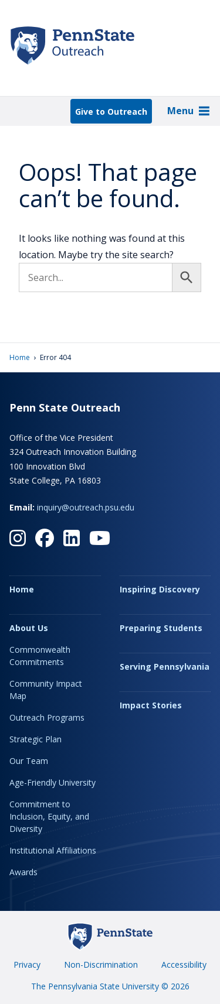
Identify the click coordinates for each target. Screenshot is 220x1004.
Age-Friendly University (52, 782)
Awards (23, 872)
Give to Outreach (111, 111)
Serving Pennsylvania (164, 666)
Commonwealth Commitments (39, 655)
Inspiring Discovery (160, 589)
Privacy (26, 964)
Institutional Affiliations (52, 850)
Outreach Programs (46, 717)
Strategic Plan (35, 739)
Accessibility (184, 964)
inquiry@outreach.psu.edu (85, 507)
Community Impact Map (45, 689)
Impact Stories (151, 705)
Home (19, 357)
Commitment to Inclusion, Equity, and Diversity (49, 816)
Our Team (28, 760)
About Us (28, 627)
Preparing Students (161, 627)
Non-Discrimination (101, 964)
